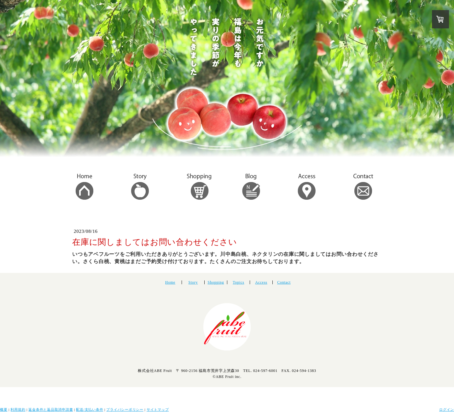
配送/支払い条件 (89, 409)
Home (170, 282)
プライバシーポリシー (124, 409)
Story (193, 282)
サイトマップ (158, 409)
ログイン (446, 409)
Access (261, 282)
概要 (4, 409)
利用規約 (17, 409)
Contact (284, 282)
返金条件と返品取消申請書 (50, 409)
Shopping (215, 282)
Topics (238, 282)
